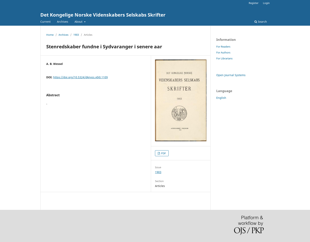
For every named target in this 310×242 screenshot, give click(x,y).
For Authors (223, 52)
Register (253, 3)
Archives (62, 21)
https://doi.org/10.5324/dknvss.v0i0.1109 (80, 77)
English (221, 98)
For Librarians (224, 58)
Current (45, 21)
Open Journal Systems (231, 75)
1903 (76, 34)
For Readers (223, 46)
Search (260, 21)
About (79, 21)
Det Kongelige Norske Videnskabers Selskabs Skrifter (102, 14)
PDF (163, 153)
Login (266, 3)
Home (50, 34)
